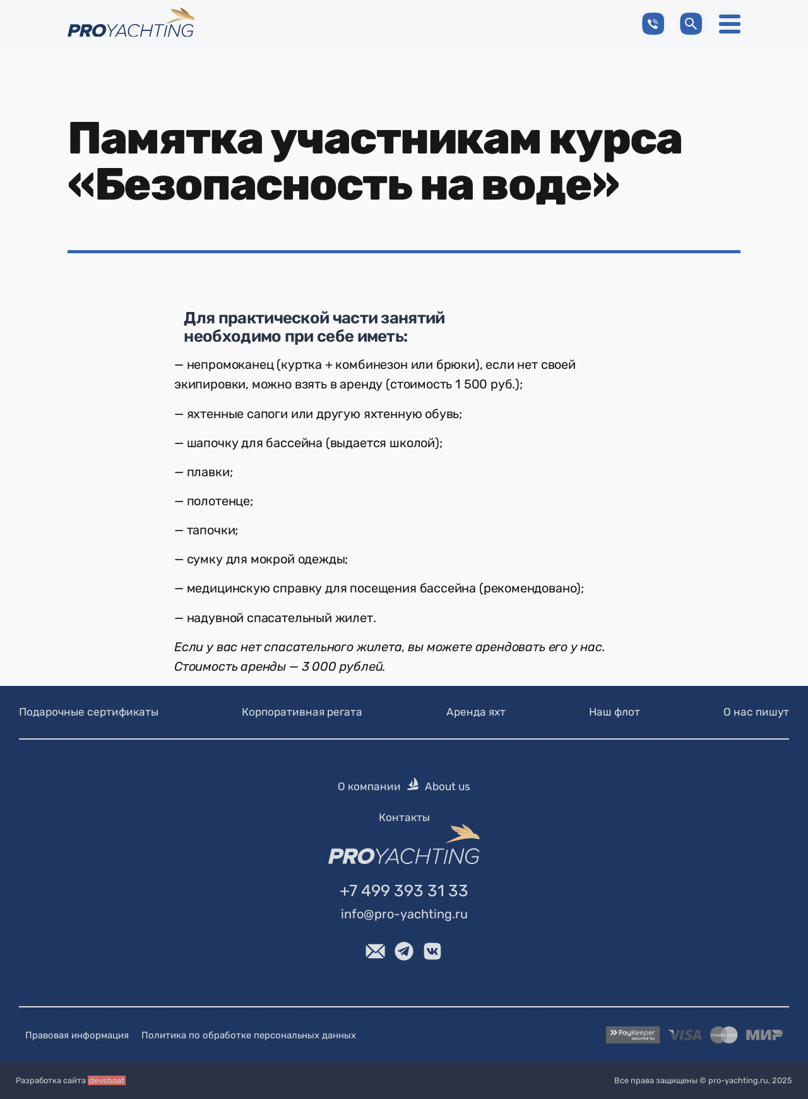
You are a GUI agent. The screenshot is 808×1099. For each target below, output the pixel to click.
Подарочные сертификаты (88, 712)
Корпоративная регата (302, 712)
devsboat (106, 1080)
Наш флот (614, 712)
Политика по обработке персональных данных (248, 1035)
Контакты (404, 817)
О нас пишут (756, 712)
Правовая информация (77, 1035)
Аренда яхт (476, 712)
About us (447, 786)
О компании (369, 786)
